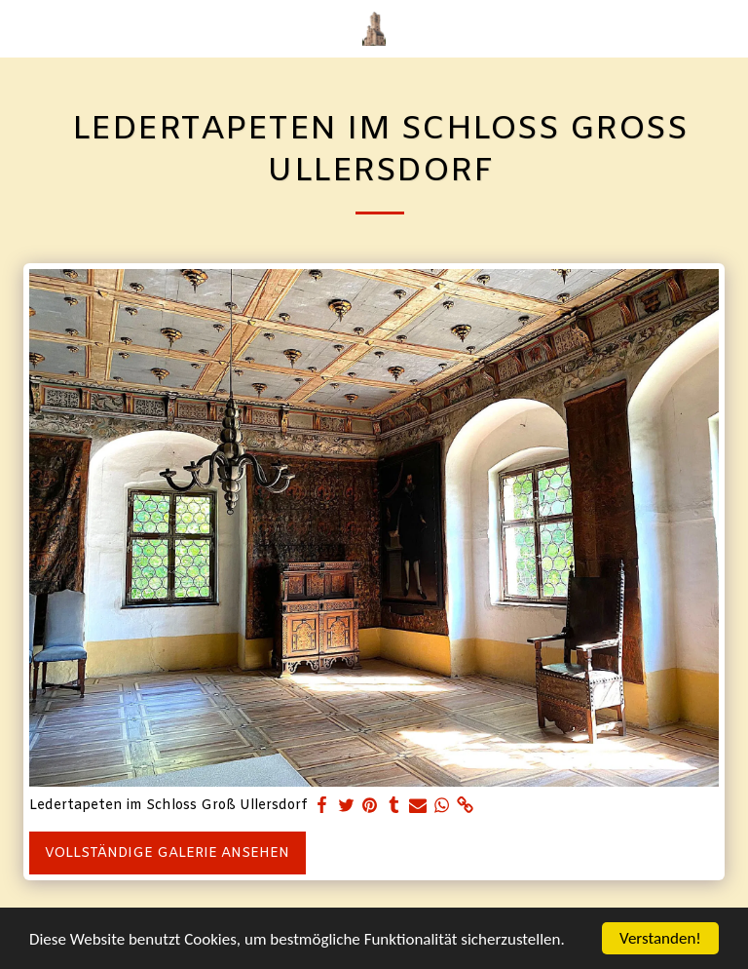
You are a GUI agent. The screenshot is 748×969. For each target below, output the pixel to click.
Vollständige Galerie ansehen (167, 853)
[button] (21, 28)
